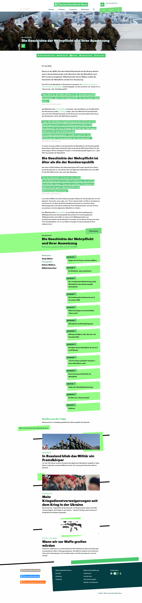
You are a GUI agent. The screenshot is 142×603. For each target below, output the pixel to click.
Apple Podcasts (85, 55)
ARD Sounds (62, 55)
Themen (51, 9)
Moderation (85, 9)
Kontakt (58, 573)
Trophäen (59, 579)
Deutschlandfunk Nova (63, 570)
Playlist (111, 10)
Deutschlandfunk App (46, 55)
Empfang (59, 576)
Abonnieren (99, 55)
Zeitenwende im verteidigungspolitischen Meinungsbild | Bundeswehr (66, 422)
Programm (73, 9)
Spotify (73, 55)
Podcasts (62, 9)
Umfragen (62, 111)
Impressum (87, 573)
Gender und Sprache (91, 582)
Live (103, 10)
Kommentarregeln (90, 579)
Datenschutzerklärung (91, 570)
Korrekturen (88, 576)
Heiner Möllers (61, 109)
